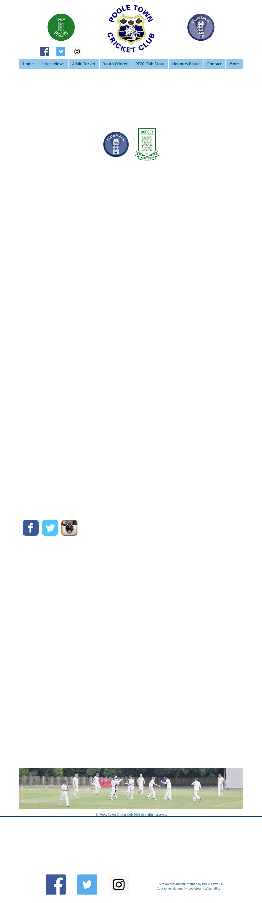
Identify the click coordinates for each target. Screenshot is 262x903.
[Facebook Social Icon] (44, 51)
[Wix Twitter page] (50, 528)
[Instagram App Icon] (69, 528)
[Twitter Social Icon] (60, 51)
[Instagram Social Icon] (77, 51)
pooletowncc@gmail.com (205, 888)
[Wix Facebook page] (31, 528)
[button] (59, 847)
